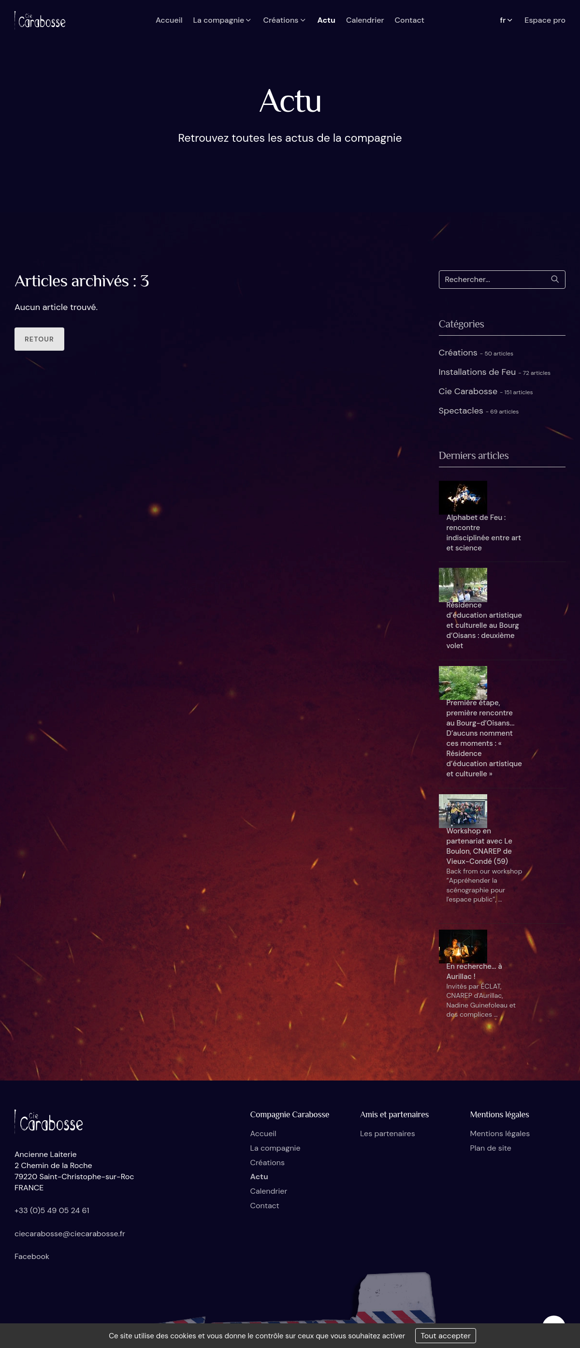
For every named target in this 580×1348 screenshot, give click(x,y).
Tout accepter (445, 1336)
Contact (264, 1205)
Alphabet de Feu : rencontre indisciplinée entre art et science (484, 533)
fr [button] (507, 20)
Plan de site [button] (490, 1148)
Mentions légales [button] (500, 1133)
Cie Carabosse (486, 391)
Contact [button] (410, 20)
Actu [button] (326, 20)
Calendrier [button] (365, 20)
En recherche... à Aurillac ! (474, 971)
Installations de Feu (495, 372)
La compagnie (275, 1148)
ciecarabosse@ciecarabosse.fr (69, 1234)
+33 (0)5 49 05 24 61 (51, 1210)
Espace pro (545, 20)
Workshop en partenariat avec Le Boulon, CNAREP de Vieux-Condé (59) (479, 846)
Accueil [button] (169, 20)
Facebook (31, 1256)
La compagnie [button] (222, 20)
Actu (259, 1176)
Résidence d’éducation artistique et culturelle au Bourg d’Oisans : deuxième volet (484, 625)
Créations (476, 352)
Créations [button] (284, 20)
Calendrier (269, 1191)
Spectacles (479, 410)
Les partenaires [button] (387, 1133)
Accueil (263, 1133)
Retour (39, 339)
